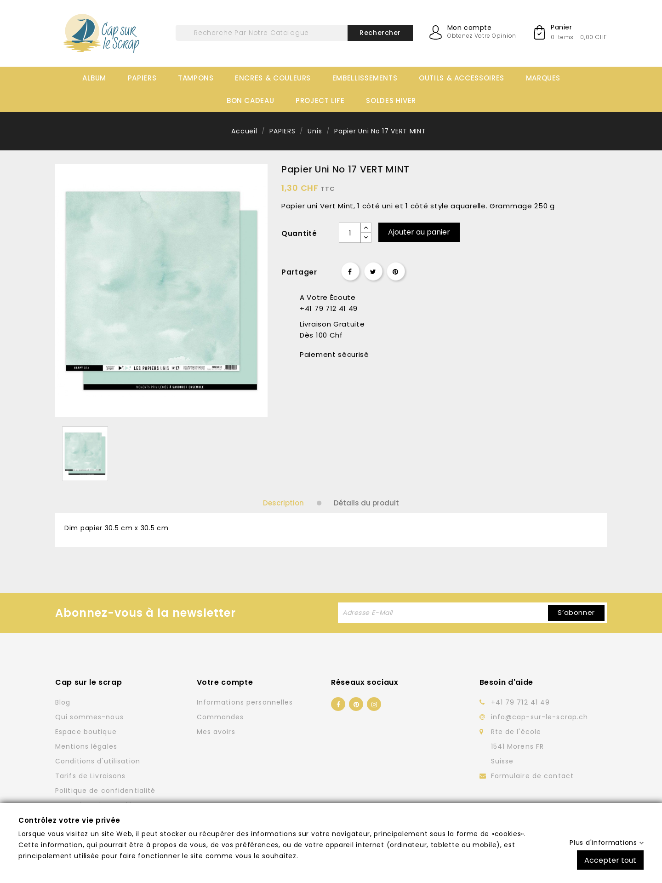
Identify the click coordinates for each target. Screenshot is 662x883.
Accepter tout (610, 859)
